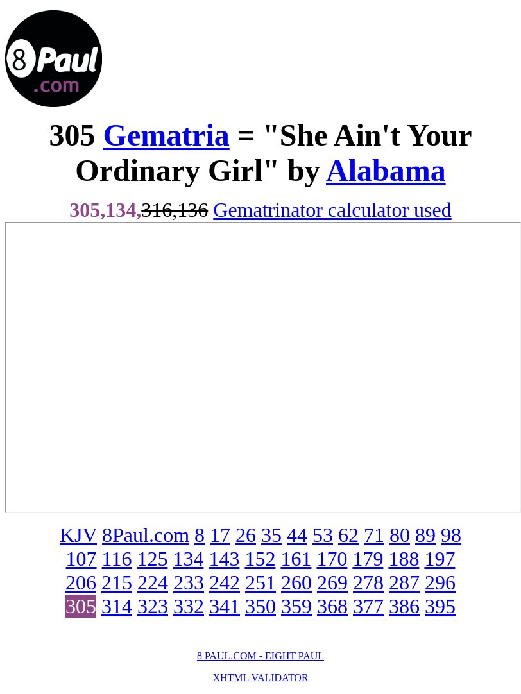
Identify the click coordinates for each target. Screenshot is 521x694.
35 (271, 534)
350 (260, 606)
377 (368, 606)
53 (322, 534)
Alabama (386, 170)
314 (116, 606)
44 (297, 534)
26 (245, 534)
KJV (78, 534)
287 (404, 582)
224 (152, 582)
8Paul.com (145, 534)
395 (440, 606)
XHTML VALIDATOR (260, 677)
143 (224, 558)
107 (81, 558)
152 (259, 558)
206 (80, 582)
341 (224, 606)
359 (296, 606)
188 (403, 558)
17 (220, 534)
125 (152, 558)
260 (296, 582)
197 (439, 558)
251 (260, 582)
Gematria (166, 135)
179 (367, 558)
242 (224, 582)
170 (331, 558)
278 (368, 582)
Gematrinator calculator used (332, 209)
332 (188, 606)
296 (440, 582)
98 (451, 534)
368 (332, 606)
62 (348, 534)
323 (152, 606)
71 (374, 534)
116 (117, 558)
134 (188, 558)
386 (404, 606)
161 (295, 558)
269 (332, 582)
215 (116, 582)
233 (188, 582)
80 (399, 534)
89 (425, 534)
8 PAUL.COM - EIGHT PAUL (260, 655)
